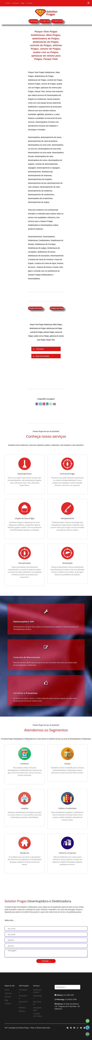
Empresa (15, 3)
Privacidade (23, 997)
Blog (22, 3)
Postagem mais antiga (56, 308)
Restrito (22, 1011)
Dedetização (37, 997)
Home (8, 3)
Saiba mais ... (10, 920)
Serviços (8, 996)
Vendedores (23, 991)
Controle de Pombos (37, 1014)
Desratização (37, 1002)
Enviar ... (46, 961)
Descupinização (37, 1008)
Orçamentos (23, 1002)
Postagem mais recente (35, 308)
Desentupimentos (37, 991)
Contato (29, 3)
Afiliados (22, 1007)
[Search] (67, 987)
